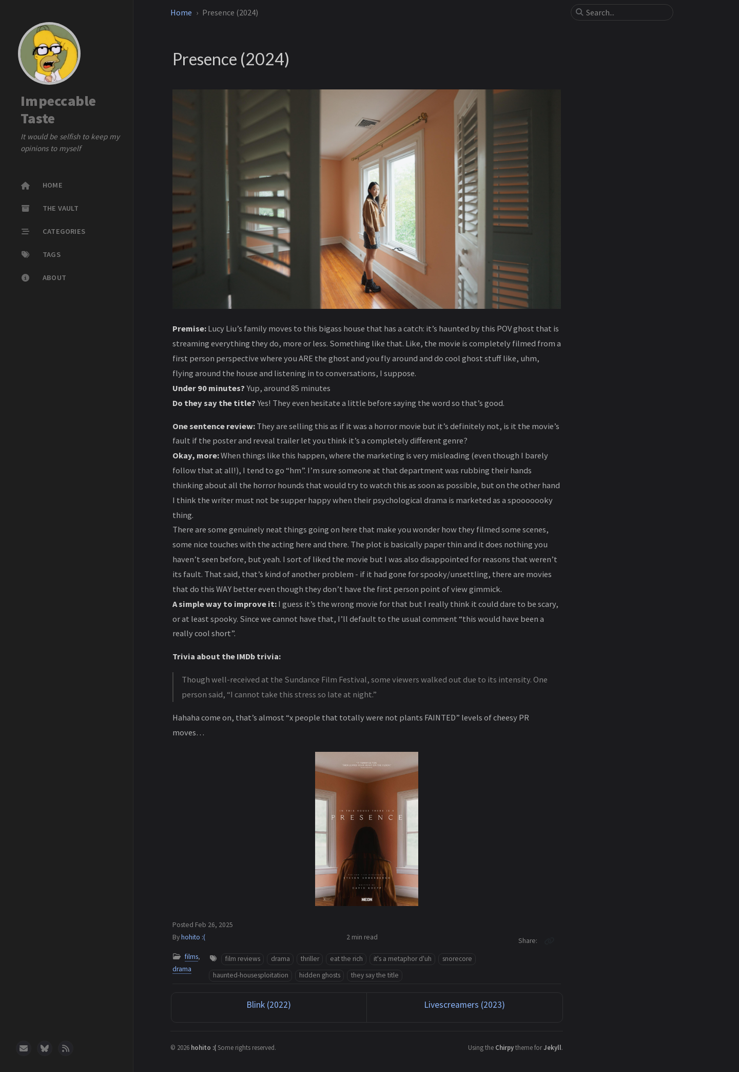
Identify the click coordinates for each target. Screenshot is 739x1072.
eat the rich (346, 958)
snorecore (457, 958)
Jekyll (552, 1047)
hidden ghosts (319, 975)
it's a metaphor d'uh (403, 958)
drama (181, 969)
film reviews (242, 958)
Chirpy (504, 1047)
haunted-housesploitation (250, 975)
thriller (310, 958)
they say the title (375, 975)
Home (181, 12)
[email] (23, 1048)
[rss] (66, 1048)
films (191, 956)
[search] (626, 12)
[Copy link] (549, 941)
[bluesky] (44, 1048)
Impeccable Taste (58, 110)
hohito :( (193, 937)
